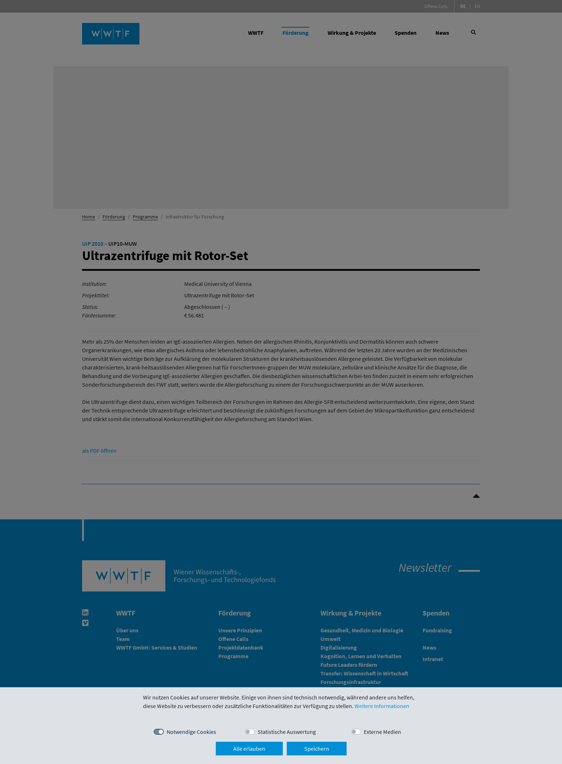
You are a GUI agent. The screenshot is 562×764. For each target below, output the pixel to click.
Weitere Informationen (381, 705)
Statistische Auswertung (287, 731)
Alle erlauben (249, 748)
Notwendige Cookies (191, 731)
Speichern (316, 748)
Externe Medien (382, 731)
